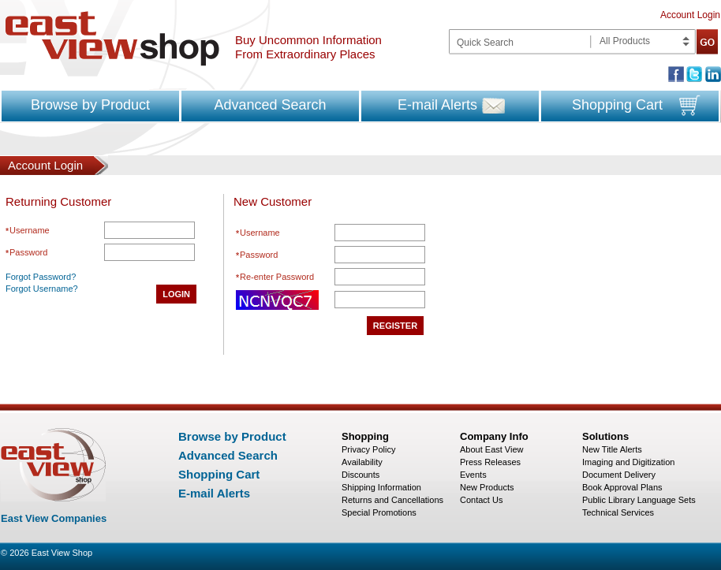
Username (29, 230)
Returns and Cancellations (392, 500)
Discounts (360, 474)
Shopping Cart (617, 105)
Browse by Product (90, 105)
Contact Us (481, 500)
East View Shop (62, 552)
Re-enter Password (277, 276)
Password (28, 252)
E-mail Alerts (437, 105)
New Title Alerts (612, 449)
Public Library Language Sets (639, 500)
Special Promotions (379, 512)
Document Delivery (619, 474)
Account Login (690, 14)
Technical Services (618, 512)
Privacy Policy (368, 449)
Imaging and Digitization (628, 462)
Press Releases (490, 462)
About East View (492, 449)
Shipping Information (381, 487)
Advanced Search (270, 105)
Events (473, 474)
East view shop (112, 38)
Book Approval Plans (622, 487)
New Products (487, 487)
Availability (362, 462)
